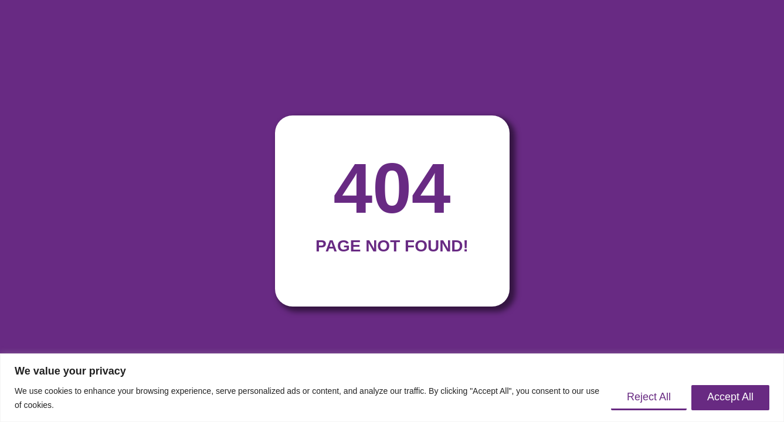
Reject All (649, 397)
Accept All (730, 397)
